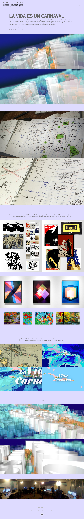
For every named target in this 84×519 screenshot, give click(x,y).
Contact (76, 4)
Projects (64, 4)
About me (70, 4)
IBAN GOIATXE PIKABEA (13, 3)
